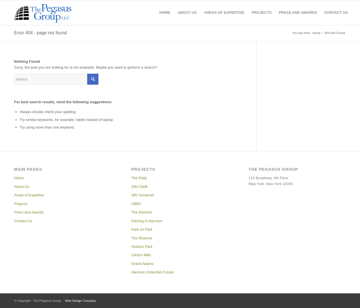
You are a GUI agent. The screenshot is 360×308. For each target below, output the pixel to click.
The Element (141, 212)
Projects (20, 204)
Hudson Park (141, 246)
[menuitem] (165, 12)
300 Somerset (142, 195)
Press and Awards (29, 212)
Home (19, 178)
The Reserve (141, 238)
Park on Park (141, 229)
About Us (21, 187)
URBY (136, 204)
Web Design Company (80, 300)
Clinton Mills (141, 255)
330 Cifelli (139, 187)
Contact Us (23, 221)
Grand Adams (142, 264)
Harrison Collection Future (152, 272)
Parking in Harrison (147, 221)
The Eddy (139, 178)
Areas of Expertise (29, 195)
